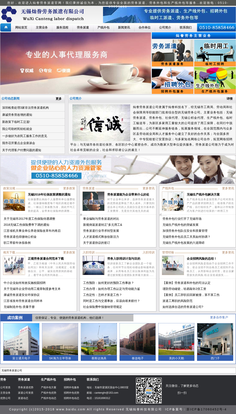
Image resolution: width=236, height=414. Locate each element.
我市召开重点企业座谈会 (18, 143)
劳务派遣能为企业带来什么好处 (128, 194)
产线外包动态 (48, 398)
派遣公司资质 (25, 392)
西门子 (215, 358)
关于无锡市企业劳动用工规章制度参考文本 (32, 289)
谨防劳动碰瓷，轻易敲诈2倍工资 (184, 289)
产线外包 (103, 27)
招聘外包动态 (71, 398)
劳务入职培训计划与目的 (123, 258)
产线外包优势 (48, 392)
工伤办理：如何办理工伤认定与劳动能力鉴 (111, 289)
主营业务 (42, 27)
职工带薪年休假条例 (17, 242)
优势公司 (5, 398)
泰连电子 (138, 358)
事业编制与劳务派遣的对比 (101, 218)
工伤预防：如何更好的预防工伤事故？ (108, 283)
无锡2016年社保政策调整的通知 (49, 194)
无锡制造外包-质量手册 (19, 307)
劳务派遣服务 (172, 64)
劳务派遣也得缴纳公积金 (20, 236)
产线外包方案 (48, 387)
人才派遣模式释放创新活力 (101, 236)
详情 (230, 98)
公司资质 (5, 387)
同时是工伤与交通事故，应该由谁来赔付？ (111, 301)
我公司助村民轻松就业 (17, 129)
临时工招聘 (215, 64)
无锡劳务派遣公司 (11, 370)
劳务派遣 (83, 27)
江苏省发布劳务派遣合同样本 (23, 301)
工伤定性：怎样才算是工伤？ (102, 295)
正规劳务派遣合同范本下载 (46, 258)
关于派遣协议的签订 (96, 242)
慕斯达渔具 (98, 358)
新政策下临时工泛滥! (16, 121)
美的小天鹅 (176, 358)
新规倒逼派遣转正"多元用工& (102, 224)
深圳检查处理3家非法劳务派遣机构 (25, 107)
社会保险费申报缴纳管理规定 (102, 307)
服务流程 (62, 27)
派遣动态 (23, 398)
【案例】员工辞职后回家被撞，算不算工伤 (191, 295)
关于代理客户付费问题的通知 (21, 150)
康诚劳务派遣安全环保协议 (22, 295)
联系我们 (186, 27)
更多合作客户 (219, 317)
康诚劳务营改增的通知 (17, 114)
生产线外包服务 (215, 91)
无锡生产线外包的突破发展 (181, 224)
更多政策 (69, 188)
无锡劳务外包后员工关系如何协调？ (187, 236)
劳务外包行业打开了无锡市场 (182, 218)
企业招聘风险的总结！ (202, 258)
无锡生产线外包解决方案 (203, 194)
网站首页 (21, 27)
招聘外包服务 (172, 91)
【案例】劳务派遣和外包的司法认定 (187, 283)
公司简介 (165, 27)
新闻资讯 (124, 27)
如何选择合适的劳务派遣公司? (183, 307)
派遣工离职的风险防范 (178, 301)
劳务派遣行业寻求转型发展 (101, 230)
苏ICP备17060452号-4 (207, 409)
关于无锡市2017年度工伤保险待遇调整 (29, 218)
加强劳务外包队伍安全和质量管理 (185, 230)
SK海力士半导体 (60, 358)
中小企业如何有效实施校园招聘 (25, 283)
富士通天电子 (21, 358)
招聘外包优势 (71, 392)
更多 (59, 98)
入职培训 (149, 252)
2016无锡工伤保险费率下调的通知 (26, 224)
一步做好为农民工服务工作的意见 (24, 136)
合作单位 (145, 27)
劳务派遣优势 (25, 387)
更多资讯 (149, 188)
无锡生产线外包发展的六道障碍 (184, 242)
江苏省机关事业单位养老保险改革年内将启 (32, 230)
